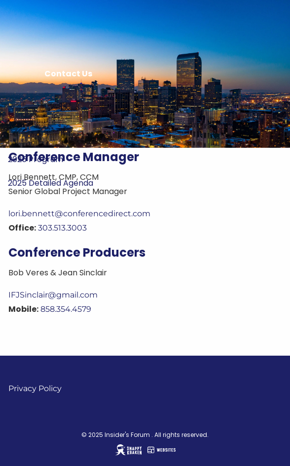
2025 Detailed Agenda (50, 183)
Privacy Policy (35, 388)
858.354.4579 (65, 309)
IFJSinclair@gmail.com (53, 295)
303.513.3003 (62, 228)
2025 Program (35, 159)
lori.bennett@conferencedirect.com (79, 213)
